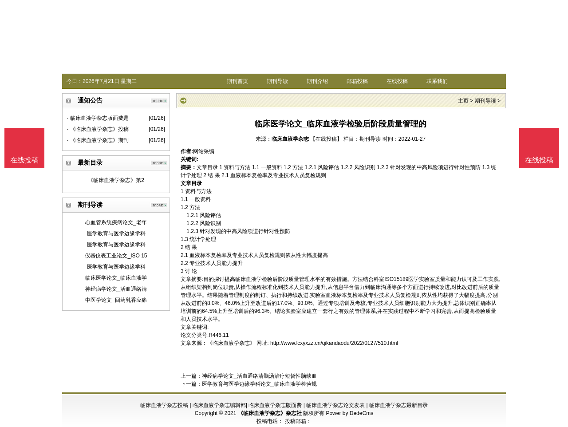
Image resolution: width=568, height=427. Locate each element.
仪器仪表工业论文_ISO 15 (116, 256)
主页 (463, 101)
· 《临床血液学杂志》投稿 (98, 129)
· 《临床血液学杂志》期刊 (98, 140)
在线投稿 (397, 81)
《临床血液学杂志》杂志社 (270, 413)
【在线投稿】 (326, 139)
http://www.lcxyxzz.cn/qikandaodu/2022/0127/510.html (334, 343)
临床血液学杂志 (290, 139)
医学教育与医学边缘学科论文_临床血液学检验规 (259, 384)
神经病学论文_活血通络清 (116, 289)
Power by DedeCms (349, 413)
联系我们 (437, 81)
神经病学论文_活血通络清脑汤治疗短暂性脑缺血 (259, 376)
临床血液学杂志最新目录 (398, 405)
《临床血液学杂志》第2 (116, 180)
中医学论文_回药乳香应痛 (116, 300)
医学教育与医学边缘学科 (116, 233)
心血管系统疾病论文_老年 (116, 222)
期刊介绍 (317, 81)
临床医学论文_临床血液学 (116, 278)
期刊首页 (237, 81)
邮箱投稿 (357, 81)
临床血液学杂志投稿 (164, 405)
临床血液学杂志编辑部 (219, 405)
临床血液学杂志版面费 (275, 405)
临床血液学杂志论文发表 (335, 405)
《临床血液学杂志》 (231, 343)
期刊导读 (277, 81)
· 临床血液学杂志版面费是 (98, 118)
